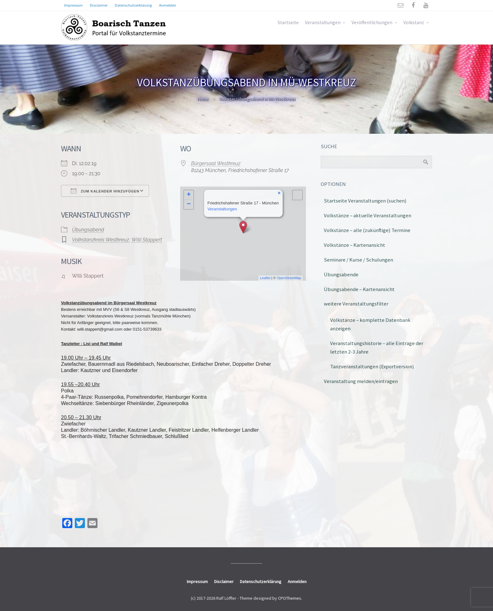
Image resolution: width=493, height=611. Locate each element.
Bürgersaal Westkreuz (216, 163)
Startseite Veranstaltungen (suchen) (365, 200)
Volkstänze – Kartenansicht (354, 244)
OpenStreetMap (289, 278)
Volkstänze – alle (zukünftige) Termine (367, 230)
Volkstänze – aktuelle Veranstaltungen (367, 215)
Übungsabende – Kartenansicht (359, 289)
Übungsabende (341, 274)
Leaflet (265, 278)
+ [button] (189, 195)
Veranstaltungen (323, 22)
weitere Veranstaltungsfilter (356, 303)
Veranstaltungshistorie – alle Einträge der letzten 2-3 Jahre (376, 347)
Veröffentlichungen (372, 22)
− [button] (189, 204)
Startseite (288, 22)
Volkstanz (413, 22)
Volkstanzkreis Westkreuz (100, 240)
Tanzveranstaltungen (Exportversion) (372, 366)
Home (202, 99)
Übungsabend (88, 230)
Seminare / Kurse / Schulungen (358, 259)
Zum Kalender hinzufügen (105, 191)
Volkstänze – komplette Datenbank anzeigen (370, 324)
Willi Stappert (146, 240)
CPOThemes (289, 598)
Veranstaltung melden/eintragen (361, 381)
